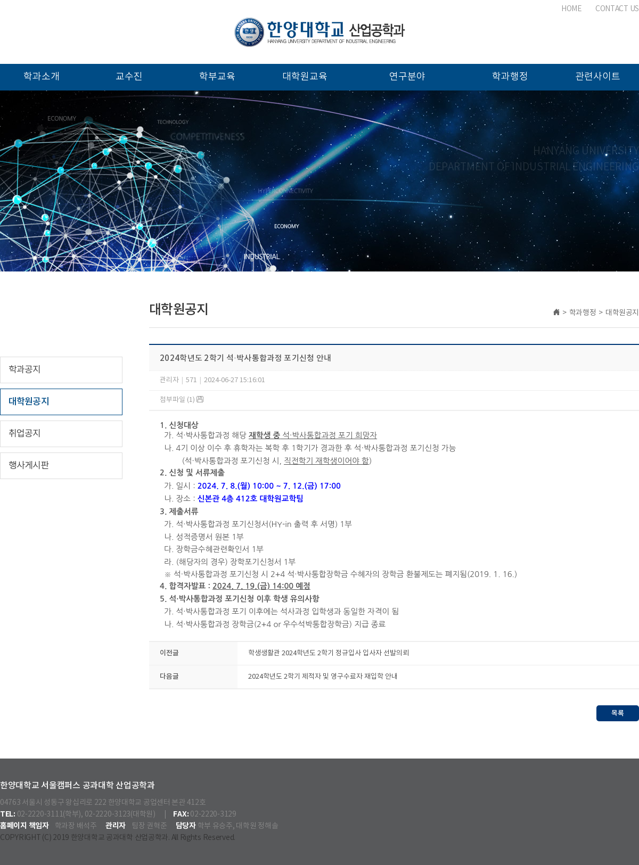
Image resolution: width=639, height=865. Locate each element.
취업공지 (25, 434)
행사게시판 (29, 465)
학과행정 (510, 77)
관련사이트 (597, 77)
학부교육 (217, 77)
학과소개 (41, 77)
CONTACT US (617, 9)
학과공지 (25, 370)
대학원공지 (29, 402)
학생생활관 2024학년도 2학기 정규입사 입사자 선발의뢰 (328, 653)
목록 (617, 713)
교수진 (129, 77)
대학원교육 (304, 77)
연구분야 (407, 77)
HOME (571, 9)
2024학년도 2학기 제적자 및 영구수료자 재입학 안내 (323, 677)
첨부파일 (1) (181, 400)
